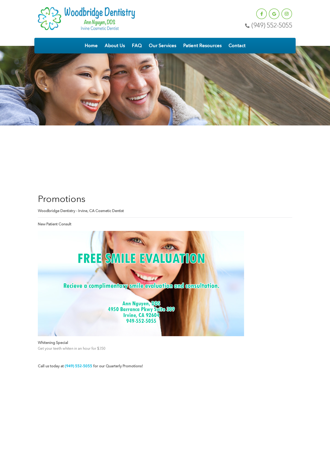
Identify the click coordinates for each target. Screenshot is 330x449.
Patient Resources (202, 45)
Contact (236, 45)
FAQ (137, 45)
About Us (114, 45)
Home (91, 45)
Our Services (162, 45)
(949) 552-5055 (268, 25)
